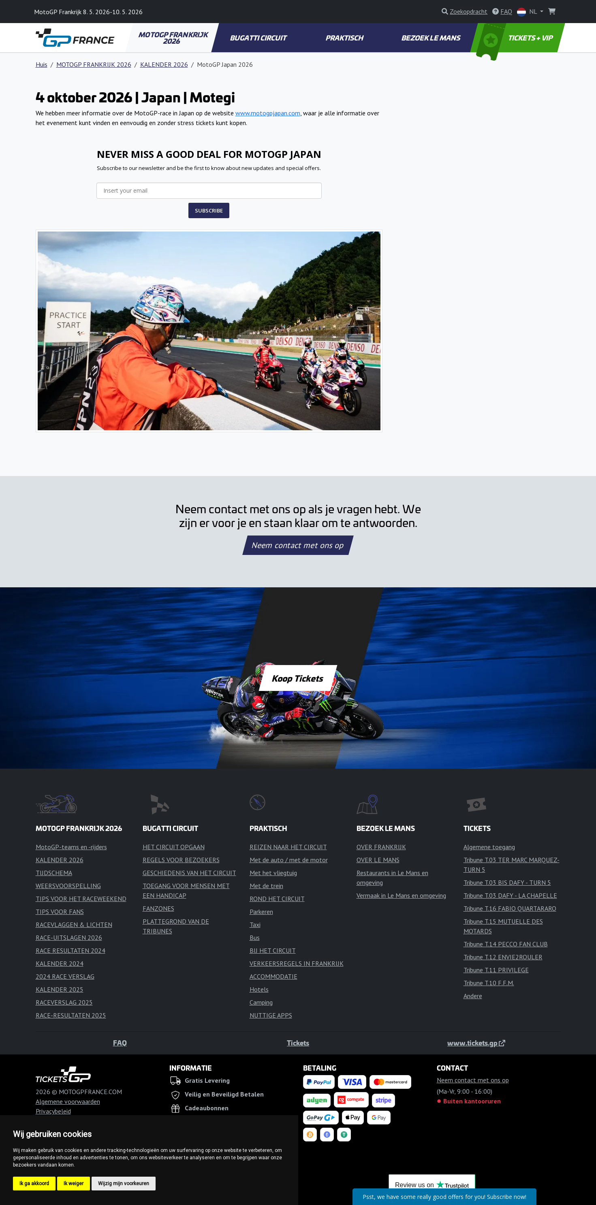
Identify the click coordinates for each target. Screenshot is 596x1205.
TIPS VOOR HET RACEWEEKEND (81, 899)
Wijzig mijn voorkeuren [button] (123, 1183)
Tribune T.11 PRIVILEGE (496, 970)
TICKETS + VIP (515, 37)
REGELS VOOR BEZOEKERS (181, 860)
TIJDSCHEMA (54, 873)
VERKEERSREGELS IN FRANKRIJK (297, 963)
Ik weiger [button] (73, 1183)
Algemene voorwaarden (68, 1101)
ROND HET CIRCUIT (277, 899)
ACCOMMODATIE (273, 976)
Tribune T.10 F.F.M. (489, 983)
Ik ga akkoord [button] (34, 1183)
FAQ (120, 1043)
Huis (41, 64)
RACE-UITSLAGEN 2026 (69, 937)
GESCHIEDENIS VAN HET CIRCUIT (189, 873)
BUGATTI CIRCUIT (258, 38)
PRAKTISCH (345, 38)
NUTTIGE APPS (271, 1015)
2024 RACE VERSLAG (65, 976)
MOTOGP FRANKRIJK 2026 (173, 38)
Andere (473, 996)
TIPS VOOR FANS (60, 911)
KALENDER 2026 (164, 64)
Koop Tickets (298, 678)
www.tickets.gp (476, 1043)
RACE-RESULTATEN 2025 (71, 1015)
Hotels (259, 989)
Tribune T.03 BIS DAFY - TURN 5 (507, 882)
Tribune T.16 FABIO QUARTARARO (510, 908)
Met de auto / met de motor (289, 860)
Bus (255, 937)
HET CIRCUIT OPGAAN (174, 847)
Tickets (298, 1043)
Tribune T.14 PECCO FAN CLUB (506, 944)
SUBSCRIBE (209, 210)
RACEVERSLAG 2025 (64, 1002)
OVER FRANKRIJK (381, 847)
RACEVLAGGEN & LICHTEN (74, 924)
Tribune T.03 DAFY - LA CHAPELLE (510, 895)
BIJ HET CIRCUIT (273, 950)
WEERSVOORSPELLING (68, 886)
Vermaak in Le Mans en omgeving (401, 895)
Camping (261, 1002)
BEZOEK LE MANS (431, 38)
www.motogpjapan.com (267, 113)
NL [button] (527, 12)
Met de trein (266, 886)
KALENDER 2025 (59, 989)
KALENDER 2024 (59, 963)
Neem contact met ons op (297, 545)
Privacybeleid (53, 1111)
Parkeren (261, 911)
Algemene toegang (489, 847)
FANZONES (158, 908)
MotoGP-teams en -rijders (71, 847)
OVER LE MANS (378, 860)
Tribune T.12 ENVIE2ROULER (503, 957)
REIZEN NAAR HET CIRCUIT (288, 847)
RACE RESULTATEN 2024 (70, 950)
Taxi (255, 924)
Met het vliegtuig (273, 873)
